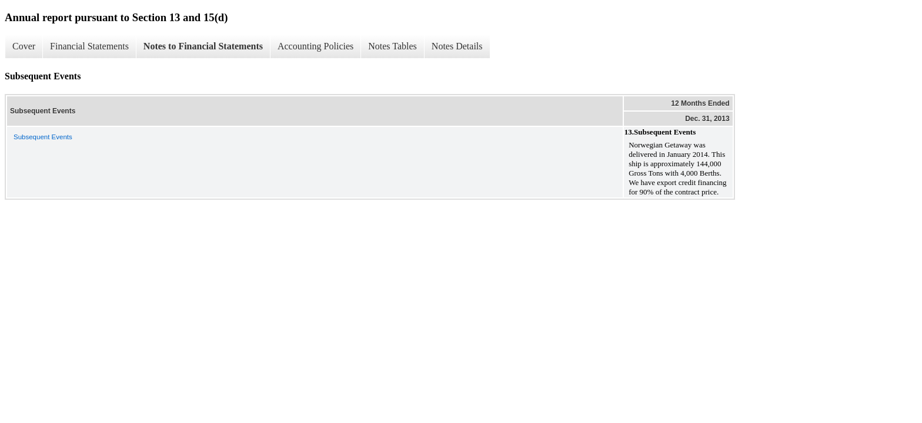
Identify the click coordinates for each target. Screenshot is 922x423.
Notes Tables (392, 46)
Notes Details (457, 46)
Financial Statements (89, 46)
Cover (23, 46)
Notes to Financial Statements (203, 46)
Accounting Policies (315, 46)
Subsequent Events (43, 136)
